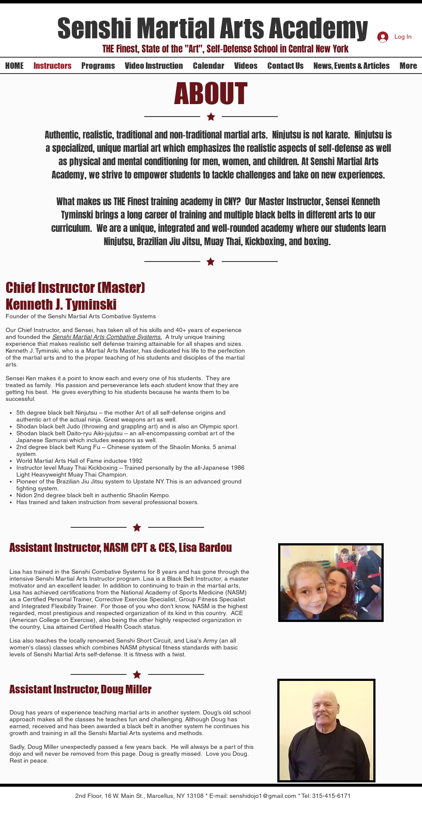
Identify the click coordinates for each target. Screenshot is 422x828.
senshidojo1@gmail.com (263, 795)
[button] (225, 49)
